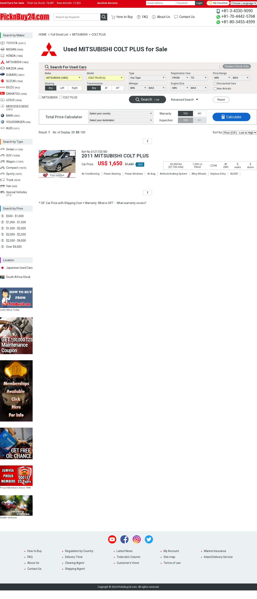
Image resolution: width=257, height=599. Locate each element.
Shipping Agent (75, 568)
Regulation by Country (79, 551)
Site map (169, 557)
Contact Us (187, 17)
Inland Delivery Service (218, 557)
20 (73, 132)
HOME (43, 34)
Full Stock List (59, 34)
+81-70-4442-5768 (238, 16)
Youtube (112, 539)
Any (51, 88)
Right (75, 88)
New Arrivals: (69, 2)
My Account (171, 551)
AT (106, 88)
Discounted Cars (226, 83)
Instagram (137, 539)
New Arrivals (224, 88)
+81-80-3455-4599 (238, 21)
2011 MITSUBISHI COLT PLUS (115, 156)
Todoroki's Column (128, 557)
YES (185, 113)
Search (150, 99)
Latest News (125, 551)
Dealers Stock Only (237, 66)
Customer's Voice (128, 562)
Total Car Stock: (40, 2)
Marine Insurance (215, 551)
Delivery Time (74, 557)
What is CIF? (105, 203)
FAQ (145, 17)
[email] (160, 3)
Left (62, 88)
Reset (221, 99)
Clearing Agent (74, 562)
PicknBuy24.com (24, 17)
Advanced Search (182, 99)
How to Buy (124, 17)
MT (118, 88)
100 (82, 132)
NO (199, 113)
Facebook (124, 539)
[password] (185, 3)
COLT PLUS (99, 34)
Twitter (149, 539)
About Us (163, 17)
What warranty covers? (131, 203)
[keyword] (76, 16)
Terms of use (172, 562)
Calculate (233, 117)
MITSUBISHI (80, 34)
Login (199, 3)
